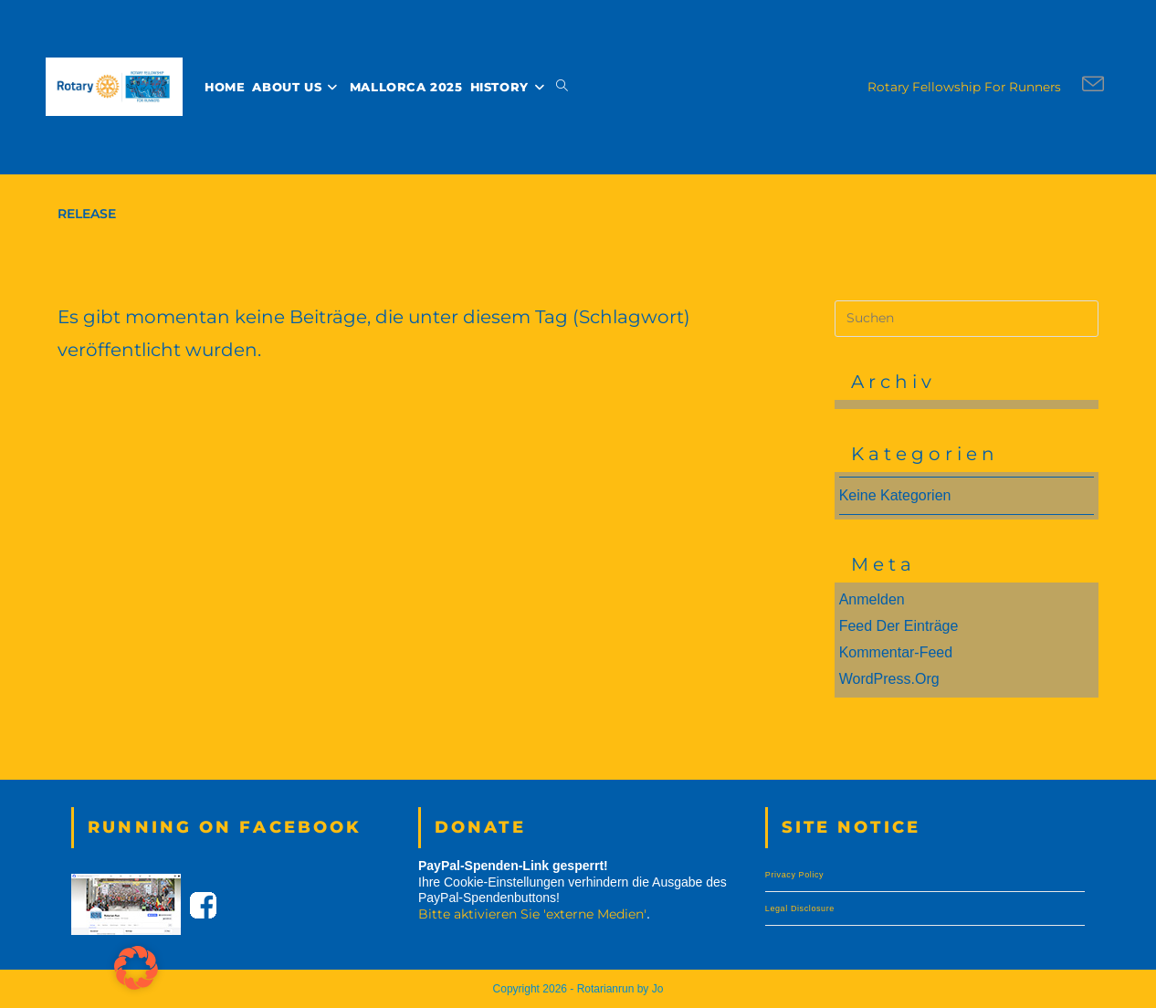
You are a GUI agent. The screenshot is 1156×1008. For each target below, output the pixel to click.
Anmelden (872, 599)
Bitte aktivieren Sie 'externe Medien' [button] (532, 913)
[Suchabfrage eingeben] (966, 318)
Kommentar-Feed (896, 652)
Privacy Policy (794, 874)
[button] (136, 968)
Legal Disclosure (800, 908)
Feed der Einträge (899, 626)
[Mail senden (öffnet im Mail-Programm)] (1093, 85)
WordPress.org (889, 679)
